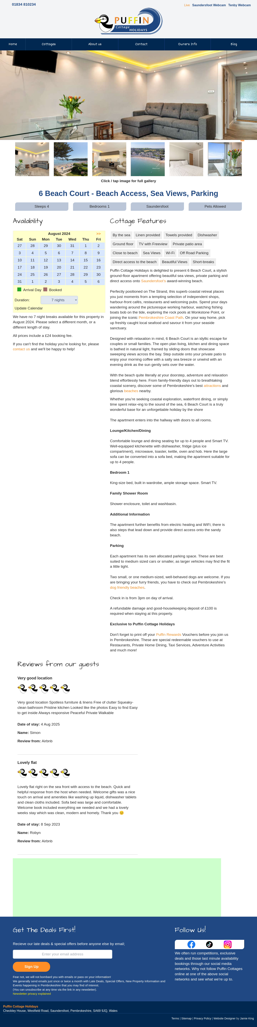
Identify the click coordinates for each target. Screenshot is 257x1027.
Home (13, 44)
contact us (21, 349)
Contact (141, 44)
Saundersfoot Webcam (209, 5)
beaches (131, 391)
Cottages (49, 44)
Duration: (22, 300)
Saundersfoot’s (153, 281)
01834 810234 (24, 4)
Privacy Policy (202, 1018)
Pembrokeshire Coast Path (161, 317)
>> (98, 234)
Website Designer (224, 1018)
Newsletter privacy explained (32, 993)
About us (95, 44)
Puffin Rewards (169, 635)
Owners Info (187, 44)
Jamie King (247, 1018)
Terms (175, 1018)
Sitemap (186, 1018)
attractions (212, 386)
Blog (234, 44)
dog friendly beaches (127, 587)
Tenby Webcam (239, 5)
